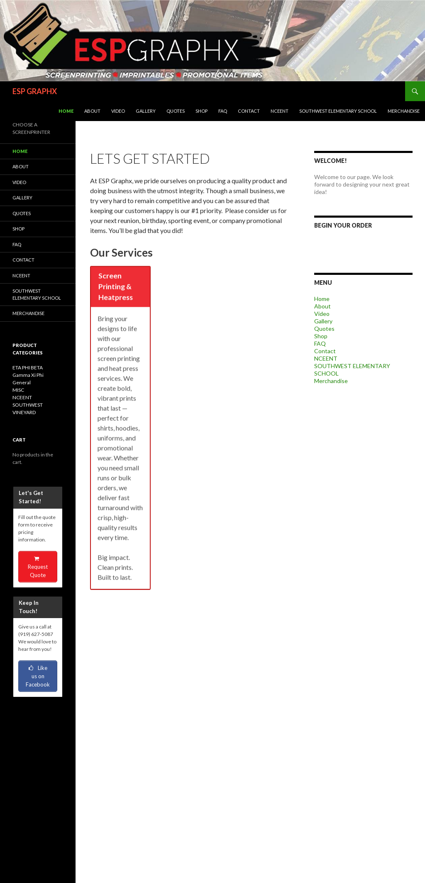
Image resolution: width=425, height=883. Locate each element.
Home (66, 111)
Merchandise (404, 111)
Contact (249, 111)
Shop (201, 111)
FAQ (222, 111)
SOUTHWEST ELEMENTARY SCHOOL (338, 111)
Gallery (146, 111)
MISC (18, 390)
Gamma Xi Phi (28, 375)
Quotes (175, 111)
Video (118, 111)
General (21, 382)
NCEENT (279, 111)
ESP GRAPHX (34, 91)
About (92, 111)
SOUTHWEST (27, 405)
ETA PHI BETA (27, 367)
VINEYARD (24, 412)
